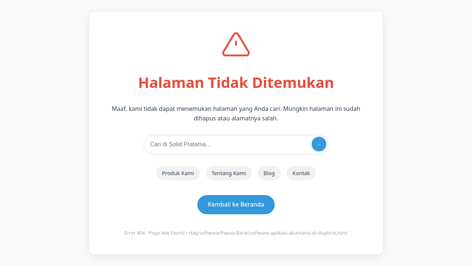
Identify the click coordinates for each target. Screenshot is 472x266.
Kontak (301, 173)
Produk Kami (178, 173)
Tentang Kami (229, 173)
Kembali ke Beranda (236, 204)
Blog (269, 173)
